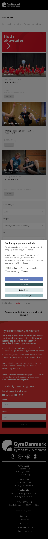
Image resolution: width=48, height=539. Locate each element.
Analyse (35, 268)
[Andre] (22, 271)
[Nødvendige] (6, 268)
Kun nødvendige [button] (24, 295)
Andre (25, 271)
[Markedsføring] (6, 271)
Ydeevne (24, 268)
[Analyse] (31, 268)
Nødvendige (12, 268)
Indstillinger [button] (24, 290)
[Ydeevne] (20, 268)
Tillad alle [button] (24, 284)
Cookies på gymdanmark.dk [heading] (20, 243)
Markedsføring (13, 271)
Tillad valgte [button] (24, 279)
